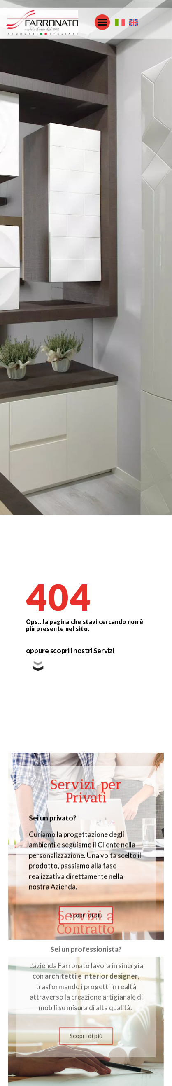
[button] (102, 20)
